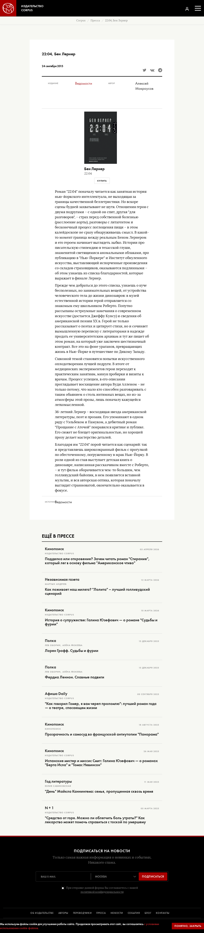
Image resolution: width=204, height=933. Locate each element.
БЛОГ (148, 913)
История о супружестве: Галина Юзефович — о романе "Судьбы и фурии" (101, 622)
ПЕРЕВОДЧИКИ (82, 913)
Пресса (95, 20)
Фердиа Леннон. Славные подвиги (74, 677)
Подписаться (153, 876)
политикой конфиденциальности (102, 891)
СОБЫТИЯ (134, 913)
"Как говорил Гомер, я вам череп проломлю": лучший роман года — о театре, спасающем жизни (100, 706)
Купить (102, 180)
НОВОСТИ (117, 913)
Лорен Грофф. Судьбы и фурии (71, 651)
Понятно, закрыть (187, 926)
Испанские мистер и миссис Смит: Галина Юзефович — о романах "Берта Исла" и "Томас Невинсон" (101, 763)
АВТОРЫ (63, 913)
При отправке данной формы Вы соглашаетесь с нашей (102, 889)
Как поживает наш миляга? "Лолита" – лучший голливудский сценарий (97, 591)
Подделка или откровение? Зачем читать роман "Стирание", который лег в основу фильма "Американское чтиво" (97, 561)
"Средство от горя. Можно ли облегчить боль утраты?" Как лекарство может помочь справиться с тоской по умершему (95, 820)
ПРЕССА (101, 913)
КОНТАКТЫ (163, 913)
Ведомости (83, 83)
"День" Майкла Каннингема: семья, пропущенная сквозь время (99, 791)
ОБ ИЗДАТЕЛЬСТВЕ (42, 913)
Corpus (80, 20)
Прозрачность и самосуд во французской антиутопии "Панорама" (102, 734)
